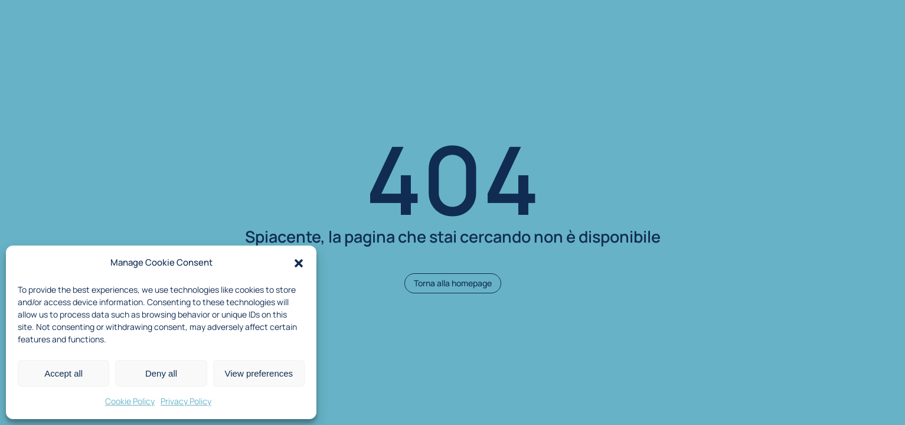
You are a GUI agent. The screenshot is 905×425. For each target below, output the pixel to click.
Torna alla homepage (453, 283)
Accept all (63, 373)
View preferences (259, 373)
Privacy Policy (186, 401)
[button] (299, 263)
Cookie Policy (130, 401)
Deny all (161, 373)
